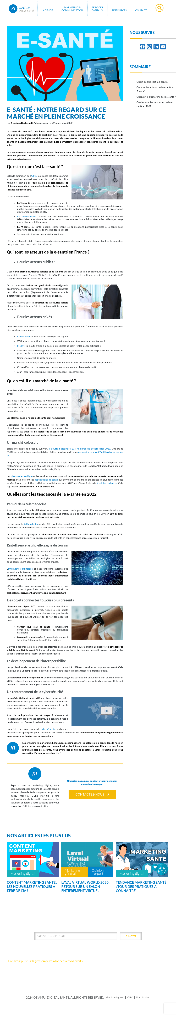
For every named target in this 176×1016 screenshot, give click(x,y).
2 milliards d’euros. (107, 483)
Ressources (119, 10)
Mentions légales (115, 997)
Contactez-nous (92, 794)
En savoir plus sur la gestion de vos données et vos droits (45, 961)
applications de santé (46, 479)
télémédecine (31, 524)
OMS (34, 175)
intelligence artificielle (20, 568)
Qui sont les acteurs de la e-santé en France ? (155, 89)
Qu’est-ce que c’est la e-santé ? (152, 81)
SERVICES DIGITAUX (97, 9)
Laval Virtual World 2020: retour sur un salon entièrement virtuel (85, 886)
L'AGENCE (47, 10)
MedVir (21, 345)
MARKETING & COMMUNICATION (72, 9)
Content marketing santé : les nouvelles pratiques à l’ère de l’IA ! (32, 886)
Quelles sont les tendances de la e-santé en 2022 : (154, 104)
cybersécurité (48, 729)
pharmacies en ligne (22, 476)
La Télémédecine (26, 216)
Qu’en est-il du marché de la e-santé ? (156, 96)
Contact (141, 10)
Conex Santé (23, 336)
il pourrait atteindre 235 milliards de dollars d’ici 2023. (80, 448)
